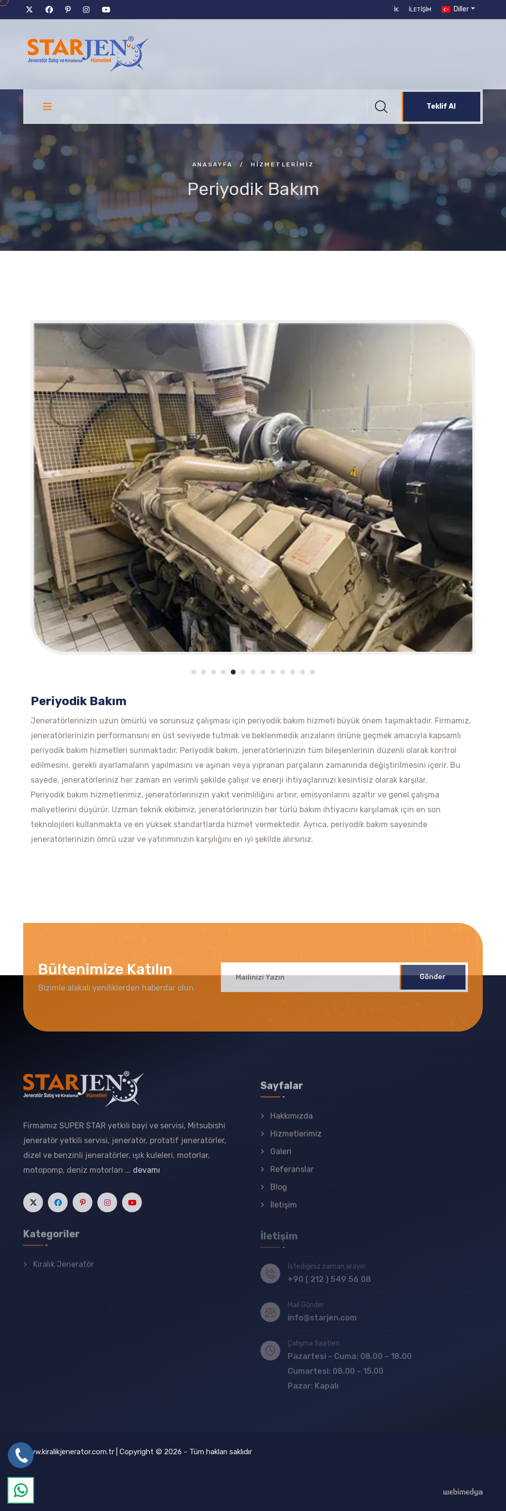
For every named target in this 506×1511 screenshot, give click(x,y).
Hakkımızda (291, 1122)
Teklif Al (441, 106)
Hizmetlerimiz (296, 1140)
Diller (454, 9)
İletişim (420, 9)
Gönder (433, 983)
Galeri (281, 1158)
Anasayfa (212, 164)
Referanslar (292, 1176)
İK (396, 9)
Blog (278, 1193)
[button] (193, 672)
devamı (146, 1176)
